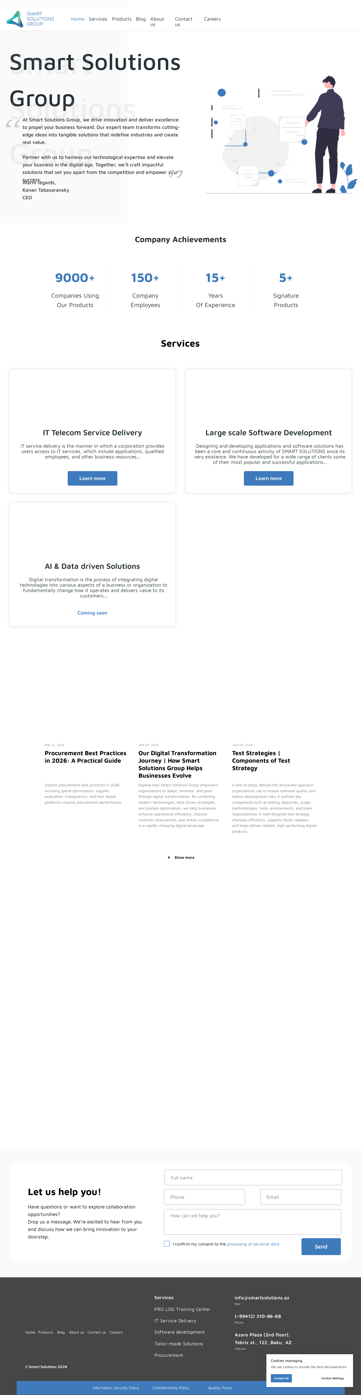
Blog (141, 19)
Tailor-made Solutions (178, 1343)
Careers (212, 19)
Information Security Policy (116, 1388)
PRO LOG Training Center (182, 1309)
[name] (253, 1177)
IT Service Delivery (175, 1320)
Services (98, 19)
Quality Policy (220, 1388)
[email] (300, 1197)
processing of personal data (253, 1243)
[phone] (204, 1197)
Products (122, 19)
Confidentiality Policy (171, 1388)
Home (77, 19)
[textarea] (252, 1222)
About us (157, 21)
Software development (179, 1332)
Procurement (168, 1355)
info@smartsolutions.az (262, 1297)
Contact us (184, 21)
